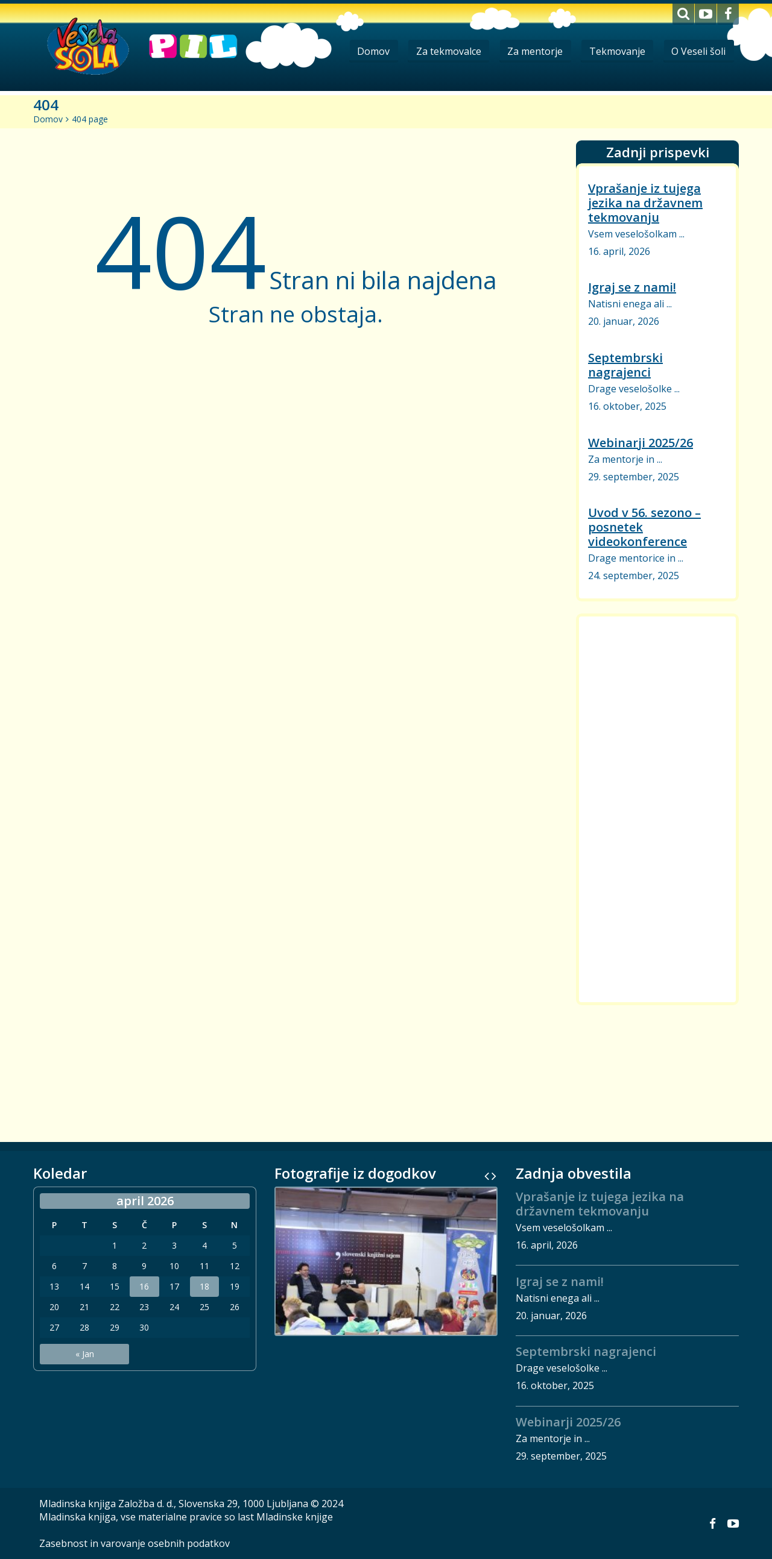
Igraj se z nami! (632, 287)
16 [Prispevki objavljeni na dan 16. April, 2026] (144, 1286)
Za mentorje (531, 51)
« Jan (84, 1354)
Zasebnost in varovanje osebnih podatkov (134, 1543)
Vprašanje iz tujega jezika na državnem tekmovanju (645, 202)
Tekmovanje (615, 51)
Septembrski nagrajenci (625, 365)
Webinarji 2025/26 (640, 442)
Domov (366, 51)
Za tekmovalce (443, 51)
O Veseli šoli (698, 51)
